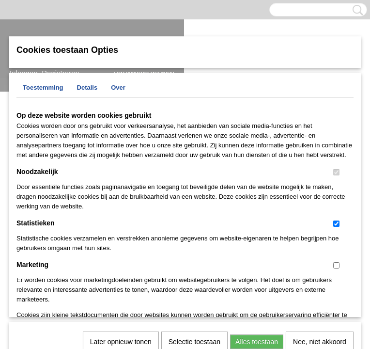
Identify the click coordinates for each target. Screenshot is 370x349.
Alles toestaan (256, 216)
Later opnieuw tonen (121, 216)
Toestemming (43, 87)
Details (87, 87)
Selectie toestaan (194, 216)
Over (118, 87)
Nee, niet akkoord (319, 216)
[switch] (336, 172)
